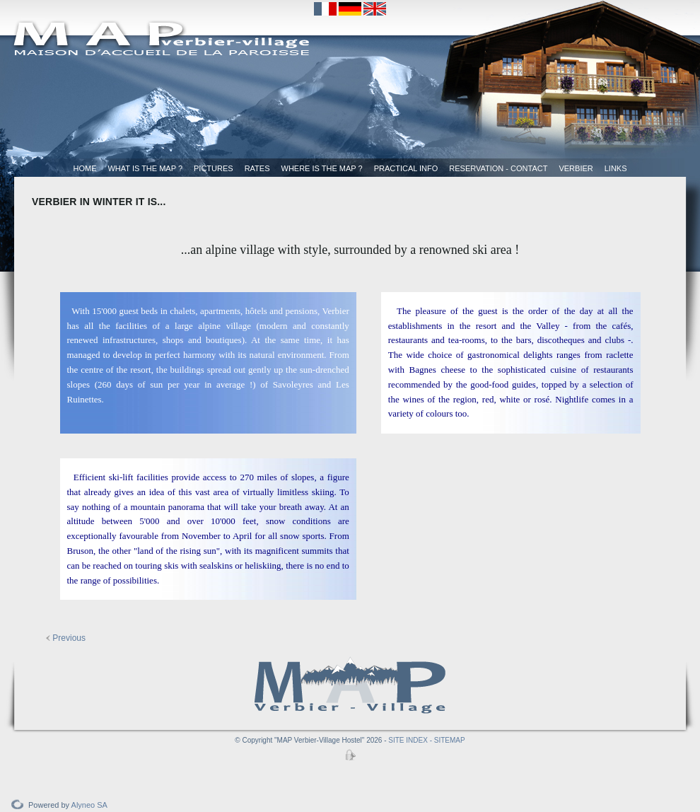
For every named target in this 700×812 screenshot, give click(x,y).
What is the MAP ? (144, 168)
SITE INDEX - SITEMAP (426, 740)
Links (616, 168)
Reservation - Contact (498, 168)
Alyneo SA (89, 805)
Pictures (213, 168)
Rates (257, 168)
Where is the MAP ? (322, 168)
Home (84, 168)
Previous (66, 638)
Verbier (576, 168)
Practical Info (406, 168)
